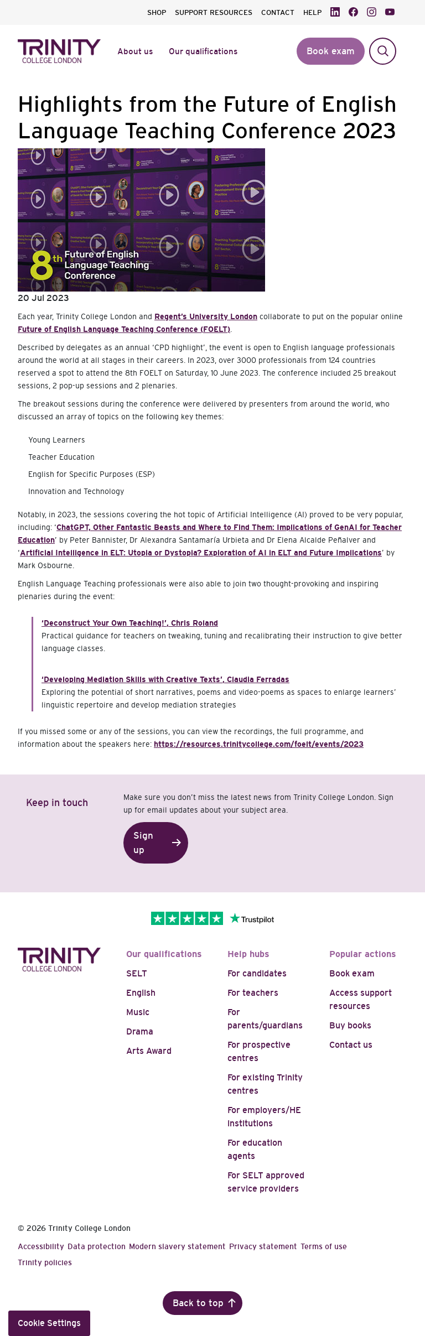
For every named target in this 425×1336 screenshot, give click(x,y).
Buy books (350, 1025)
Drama (139, 1031)
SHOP (156, 12)
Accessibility (41, 1246)
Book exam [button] (331, 51)
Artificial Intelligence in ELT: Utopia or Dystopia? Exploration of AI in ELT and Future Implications (201, 552)
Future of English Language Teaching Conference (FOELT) (124, 329)
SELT (136, 973)
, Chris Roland (130, 622)
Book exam (352, 973)
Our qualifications (164, 954)
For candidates (257, 973)
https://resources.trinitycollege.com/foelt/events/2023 (259, 744)
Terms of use (323, 1246)
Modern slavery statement (177, 1246)
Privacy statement (263, 1246)
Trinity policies (45, 1262)
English (141, 992)
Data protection (97, 1246)
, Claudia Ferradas (165, 679)
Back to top (198, 1303)
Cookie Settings (49, 1323)
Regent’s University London (205, 316)
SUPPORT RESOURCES (213, 12)
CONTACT (277, 12)
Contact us (350, 1044)
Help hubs (248, 954)
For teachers (252, 992)
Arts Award (149, 1051)
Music (137, 1012)
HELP (312, 12)
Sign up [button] (143, 842)
